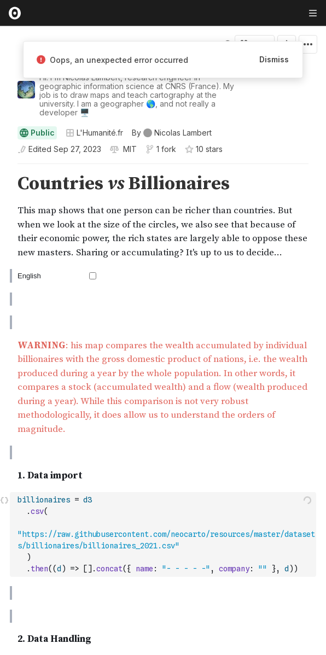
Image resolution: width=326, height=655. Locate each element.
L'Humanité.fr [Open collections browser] (94, 132)
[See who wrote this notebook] (172, 132)
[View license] (129, 149)
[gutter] (5, 184)
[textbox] (164, 534)
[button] (4, 169)
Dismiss (274, 59)
